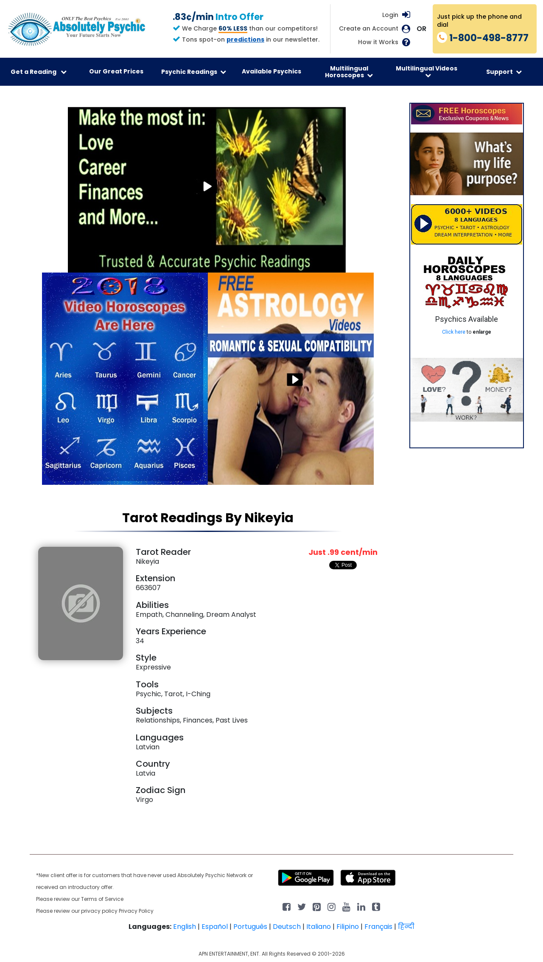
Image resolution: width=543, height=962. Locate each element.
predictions (245, 39)
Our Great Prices (116, 71)
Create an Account (368, 29)
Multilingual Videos (426, 71)
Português (250, 926)
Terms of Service (102, 899)
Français (378, 926)
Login (390, 15)
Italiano (318, 926)
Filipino (347, 926)
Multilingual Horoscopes (349, 71)
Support (504, 72)
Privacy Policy (136, 910)
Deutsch (287, 926)
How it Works (378, 42)
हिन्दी (406, 926)
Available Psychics (271, 71)
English (184, 926)
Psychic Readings (193, 72)
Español (215, 926)
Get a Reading (39, 72)
